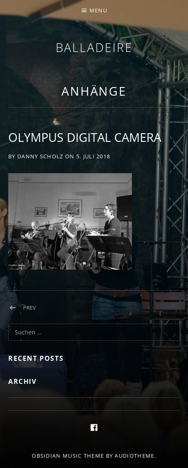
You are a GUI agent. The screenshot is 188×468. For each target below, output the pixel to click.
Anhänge (94, 91)
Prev (29, 307)
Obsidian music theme (68, 455)
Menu (98, 10)
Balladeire (94, 47)
